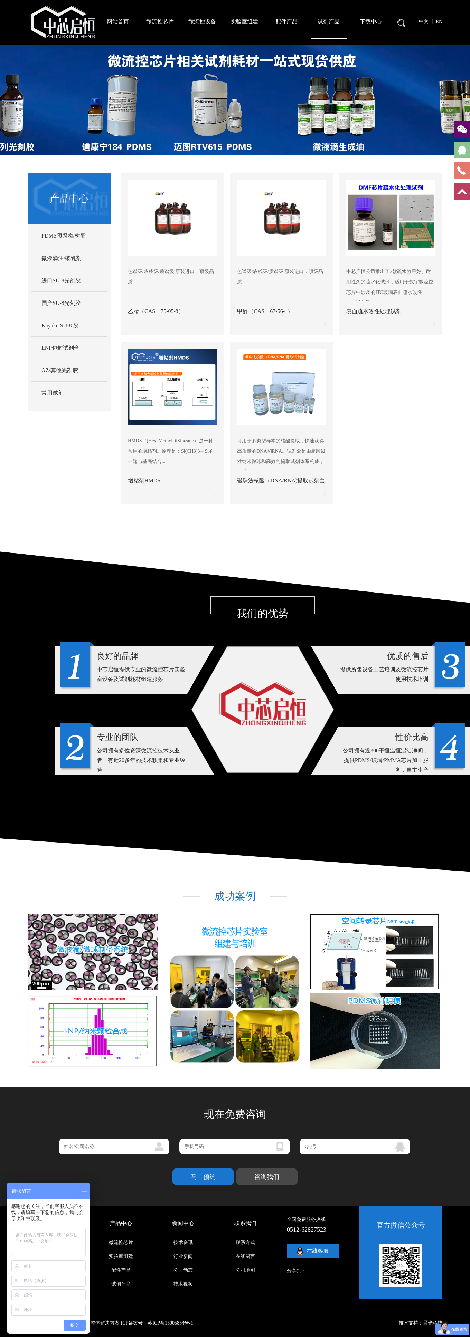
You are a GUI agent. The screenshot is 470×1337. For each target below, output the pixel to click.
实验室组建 (244, 22)
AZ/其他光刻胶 (59, 370)
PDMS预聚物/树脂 (63, 236)
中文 (424, 21)
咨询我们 (266, 1176)
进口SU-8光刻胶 (61, 280)
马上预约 (203, 1176)
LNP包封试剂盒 (60, 348)
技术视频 (183, 1284)
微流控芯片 (160, 22)
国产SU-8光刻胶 (61, 303)
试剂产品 (329, 22)
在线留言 (245, 1256)
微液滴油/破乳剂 (61, 258)
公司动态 (183, 1270)
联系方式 (245, 1242)
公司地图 (245, 1270)
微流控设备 (202, 22)
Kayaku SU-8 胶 (60, 325)
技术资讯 (183, 1242)
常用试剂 (52, 393)
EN (439, 21)
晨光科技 (432, 1323)
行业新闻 (183, 1256)
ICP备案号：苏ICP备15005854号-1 (157, 1323)
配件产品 (286, 22)
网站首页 (118, 22)
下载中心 (371, 22)
